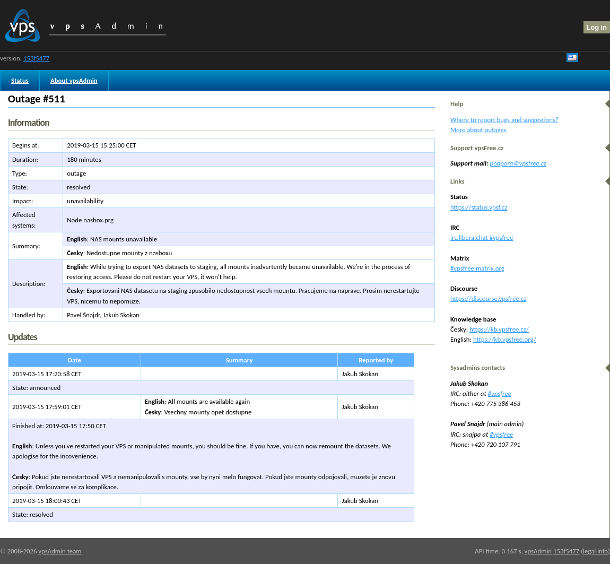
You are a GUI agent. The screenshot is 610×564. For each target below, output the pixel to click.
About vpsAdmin (74, 80)
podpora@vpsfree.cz (518, 163)
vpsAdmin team (59, 551)
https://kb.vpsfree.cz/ (499, 329)
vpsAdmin (538, 551)
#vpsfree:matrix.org (477, 268)
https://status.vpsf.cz (478, 207)
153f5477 (36, 58)
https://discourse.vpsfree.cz (488, 298)
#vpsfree (499, 393)
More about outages (478, 130)
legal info (595, 551)
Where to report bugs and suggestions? (504, 120)
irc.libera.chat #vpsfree (481, 237)
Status (20, 80)
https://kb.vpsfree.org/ (504, 339)
